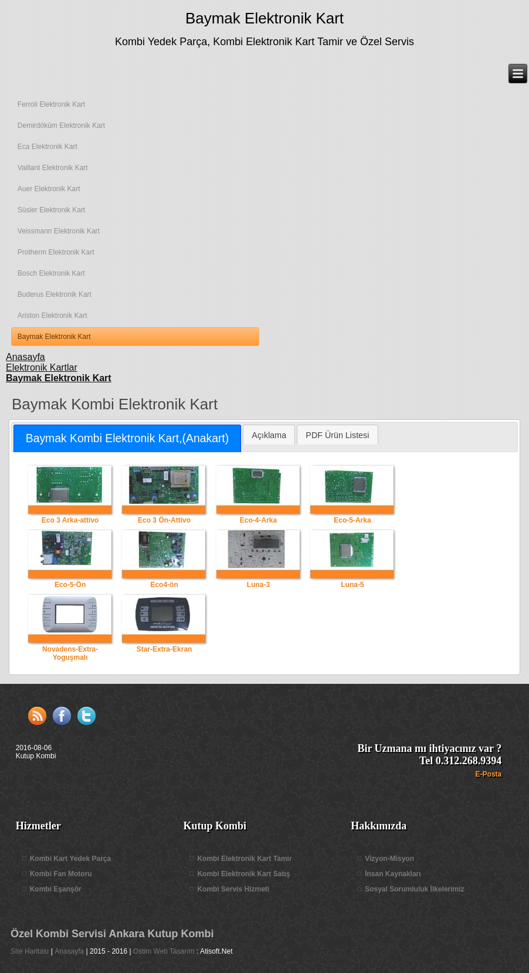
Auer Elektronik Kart (49, 189)
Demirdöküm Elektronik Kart (61, 125)
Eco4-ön (164, 558)
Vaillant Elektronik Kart (53, 168)
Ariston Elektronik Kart (52, 315)
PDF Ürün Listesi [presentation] (337, 435)
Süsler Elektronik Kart (51, 210)
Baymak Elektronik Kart (264, 18)
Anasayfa (69, 951)
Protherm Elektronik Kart (56, 252)
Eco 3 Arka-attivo (70, 493)
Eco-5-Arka (352, 493)
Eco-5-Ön (70, 558)
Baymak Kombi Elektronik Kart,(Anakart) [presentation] (127, 438)
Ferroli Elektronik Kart (51, 104)
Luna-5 (352, 558)
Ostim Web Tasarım (164, 951)
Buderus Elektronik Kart (54, 294)
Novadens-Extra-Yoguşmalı (70, 627)
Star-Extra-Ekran (164, 622)
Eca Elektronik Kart (47, 147)
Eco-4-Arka (259, 493)
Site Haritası (30, 951)
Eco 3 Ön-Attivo (164, 493)
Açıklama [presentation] (269, 435)
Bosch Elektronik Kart (51, 273)
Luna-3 (259, 558)
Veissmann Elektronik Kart (59, 231)
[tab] (126, 438)
